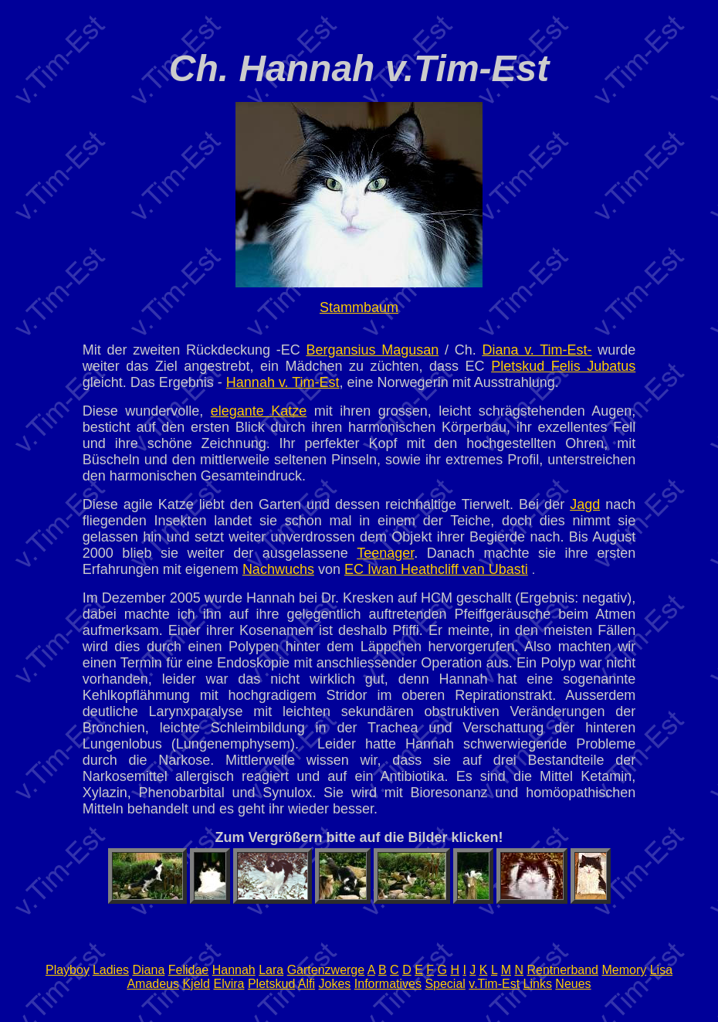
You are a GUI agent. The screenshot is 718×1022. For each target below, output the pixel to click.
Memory (623, 969)
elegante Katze (259, 411)
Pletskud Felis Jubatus (563, 366)
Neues (573, 983)
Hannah (234, 969)
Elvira (228, 983)
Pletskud (271, 983)
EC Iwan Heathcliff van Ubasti (436, 569)
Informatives (388, 983)
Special (445, 983)
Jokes (335, 983)
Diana (148, 969)
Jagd (585, 504)
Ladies (111, 969)
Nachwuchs (278, 569)
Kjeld (196, 983)
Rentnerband (562, 969)
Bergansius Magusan (372, 350)
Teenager (385, 553)
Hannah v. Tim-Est (283, 382)
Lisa (661, 969)
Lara (271, 969)
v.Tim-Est (494, 983)
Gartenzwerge (326, 969)
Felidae (188, 969)
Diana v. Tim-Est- (536, 350)
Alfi (306, 983)
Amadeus (153, 983)
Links (537, 983)
